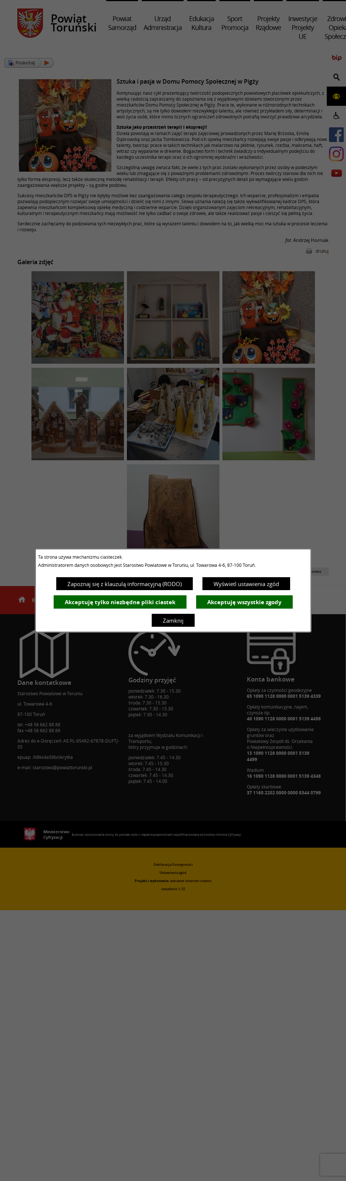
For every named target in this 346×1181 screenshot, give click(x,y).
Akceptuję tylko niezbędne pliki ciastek (120, 602)
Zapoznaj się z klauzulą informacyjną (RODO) (124, 584)
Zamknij (173, 620)
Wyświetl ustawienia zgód (246, 584)
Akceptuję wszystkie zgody (244, 602)
